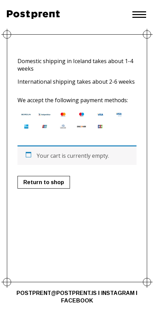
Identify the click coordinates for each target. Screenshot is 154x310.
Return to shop (43, 182)
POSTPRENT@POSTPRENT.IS (56, 293)
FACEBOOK (77, 300)
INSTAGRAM (117, 293)
